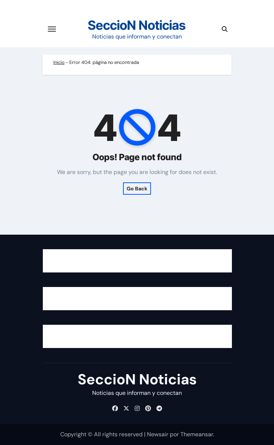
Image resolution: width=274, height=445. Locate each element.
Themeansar (196, 434)
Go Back (137, 188)
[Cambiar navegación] (52, 29)
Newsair (157, 434)
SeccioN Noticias (137, 25)
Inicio (59, 62)
